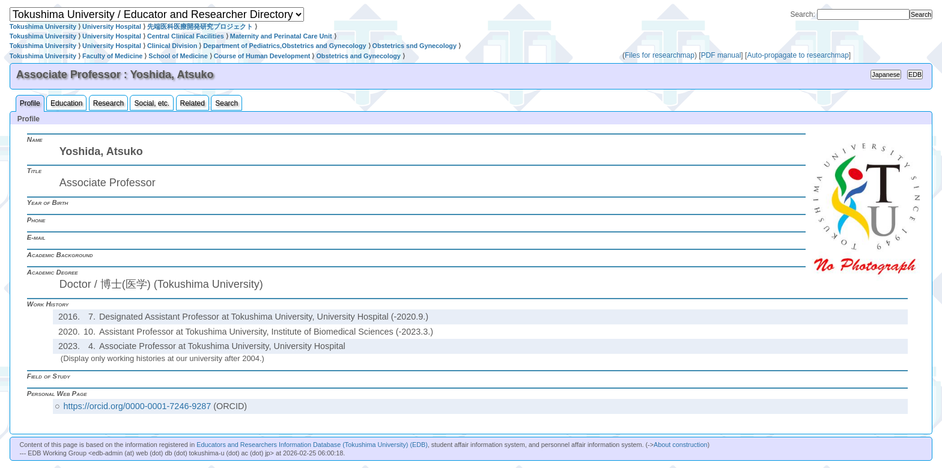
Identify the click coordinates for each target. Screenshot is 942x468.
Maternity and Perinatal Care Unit (281, 36)
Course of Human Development (262, 55)
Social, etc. (151, 103)
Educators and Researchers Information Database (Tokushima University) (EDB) (312, 444)
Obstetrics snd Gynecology (414, 45)
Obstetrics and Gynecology (358, 55)
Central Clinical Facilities (185, 36)
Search (226, 103)
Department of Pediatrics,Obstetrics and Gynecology (284, 45)
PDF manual (721, 55)
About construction (680, 444)
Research (108, 103)
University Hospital (111, 26)
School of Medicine (177, 55)
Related (192, 103)
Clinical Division (172, 45)
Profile (30, 103)
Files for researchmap (659, 55)
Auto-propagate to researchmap (797, 55)
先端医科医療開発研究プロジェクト (200, 26)
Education (66, 103)
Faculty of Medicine (112, 55)
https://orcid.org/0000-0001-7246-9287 (137, 406)
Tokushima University (43, 26)
